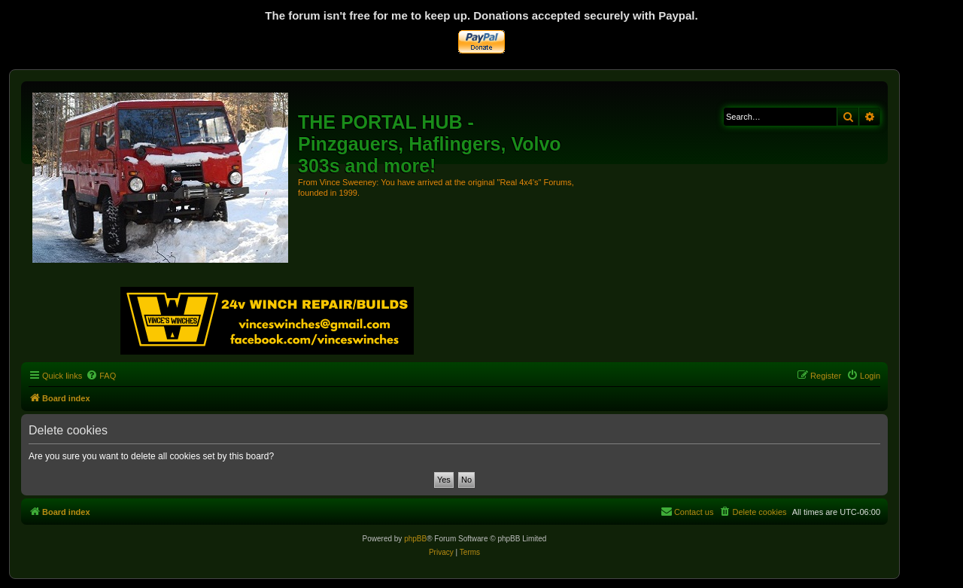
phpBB (415, 539)
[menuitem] (101, 376)
